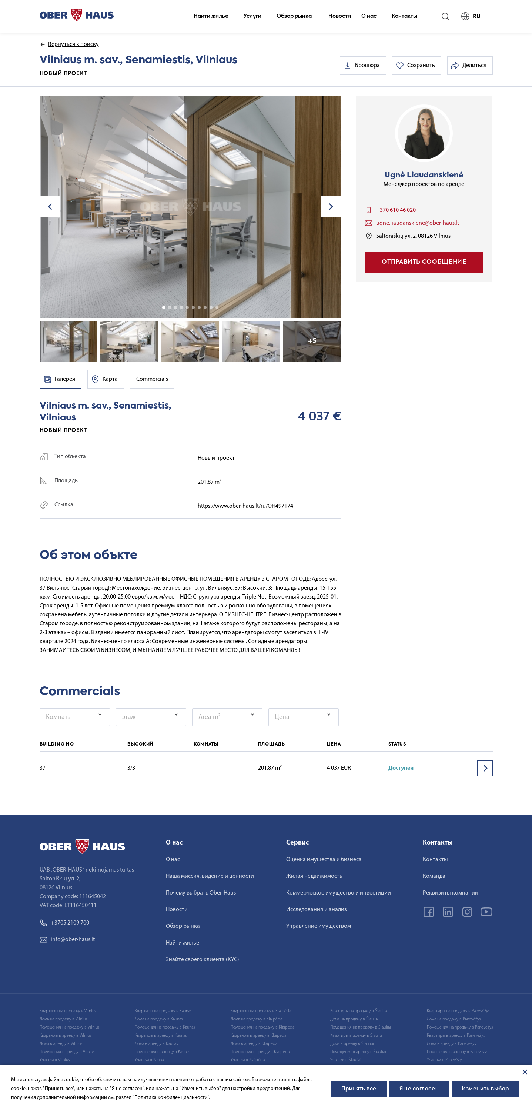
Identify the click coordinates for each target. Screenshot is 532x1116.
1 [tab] (163, 307)
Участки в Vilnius (55, 1060)
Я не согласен (419, 1089)
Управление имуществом (318, 926)
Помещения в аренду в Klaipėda (260, 1052)
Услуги (256, 16)
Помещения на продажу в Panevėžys (460, 1027)
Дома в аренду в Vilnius (61, 1044)
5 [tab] (187, 307)
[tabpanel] (191, 207)
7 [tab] (199, 307)
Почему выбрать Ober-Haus (201, 893)
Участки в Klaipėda (248, 1060)
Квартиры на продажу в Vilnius (68, 1011)
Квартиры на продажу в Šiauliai (359, 1011)
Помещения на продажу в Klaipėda (262, 1027)
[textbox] (72, 717)
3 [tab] (175, 307)
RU (474, 16)
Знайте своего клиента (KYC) (202, 960)
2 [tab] (169, 307)
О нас (372, 16)
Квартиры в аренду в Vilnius (65, 1035)
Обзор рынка (297, 16)
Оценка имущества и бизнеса (324, 860)
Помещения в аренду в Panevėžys (457, 1052)
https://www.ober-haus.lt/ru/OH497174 (245, 506)
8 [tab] (205, 307)
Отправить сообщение (424, 262)
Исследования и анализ (316, 910)
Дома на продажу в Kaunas (159, 1019)
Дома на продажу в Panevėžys (454, 1019)
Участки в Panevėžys (445, 1060)
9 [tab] (211, 307)
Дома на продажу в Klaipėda (256, 1019)
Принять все (359, 1089)
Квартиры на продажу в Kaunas (163, 1011)
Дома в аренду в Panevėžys (451, 1044)
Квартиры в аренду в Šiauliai (356, 1035)
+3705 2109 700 (64, 923)
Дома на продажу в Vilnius (63, 1019)
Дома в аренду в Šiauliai (352, 1044)
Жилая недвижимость (314, 876)
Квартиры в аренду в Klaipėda (258, 1035)
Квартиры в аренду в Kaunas (161, 1035)
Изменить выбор (485, 1089)
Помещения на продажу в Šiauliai (360, 1027)
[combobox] (75, 717)
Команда (434, 876)
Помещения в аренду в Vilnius (67, 1052)
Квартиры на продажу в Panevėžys (458, 1011)
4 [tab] (181, 307)
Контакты (408, 16)
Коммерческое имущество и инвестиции (338, 893)
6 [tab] (193, 307)
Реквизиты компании (450, 893)
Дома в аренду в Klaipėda (254, 1044)
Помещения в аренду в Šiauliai (358, 1052)
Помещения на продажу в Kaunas (165, 1027)
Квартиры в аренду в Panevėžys (456, 1035)
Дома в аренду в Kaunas (156, 1044)
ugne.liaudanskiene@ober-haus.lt (417, 223)
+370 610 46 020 (396, 210)
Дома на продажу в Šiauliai (354, 1019)
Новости (339, 16)
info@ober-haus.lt (67, 939)
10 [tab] (216, 307)
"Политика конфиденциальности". (171, 1097)
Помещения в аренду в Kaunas (162, 1052)
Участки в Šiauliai (345, 1060)
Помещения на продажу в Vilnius (69, 1027)
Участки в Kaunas (150, 1060)
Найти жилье (214, 16)
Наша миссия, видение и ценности (210, 876)
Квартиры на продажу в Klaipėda (261, 1011)
